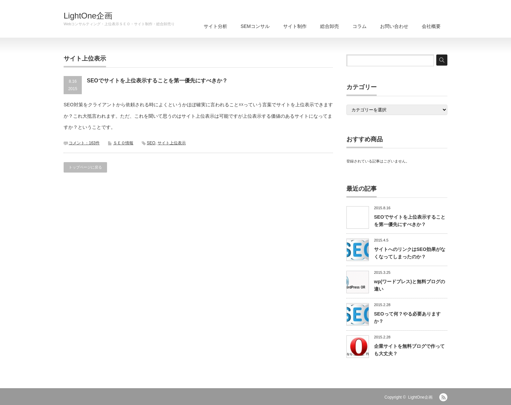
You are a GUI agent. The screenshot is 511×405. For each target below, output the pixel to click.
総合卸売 (329, 26)
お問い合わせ (394, 26)
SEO (151, 143)
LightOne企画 (88, 16)
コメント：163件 (84, 143)
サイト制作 (295, 26)
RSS (443, 397)
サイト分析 (215, 26)
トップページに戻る (85, 167)
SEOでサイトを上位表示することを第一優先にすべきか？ (157, 80)
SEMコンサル (255, 26)
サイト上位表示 (172, 143)
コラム (359, 26)
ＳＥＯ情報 (123, 143)
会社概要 (431, 26)
